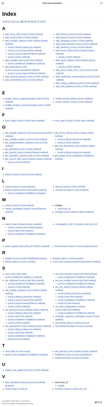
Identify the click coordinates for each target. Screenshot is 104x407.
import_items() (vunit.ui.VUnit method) (23, 174)
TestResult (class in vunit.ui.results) (72, 358)
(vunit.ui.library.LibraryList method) (24, 47)
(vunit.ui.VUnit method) (19, 57)
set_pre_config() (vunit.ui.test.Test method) (75, 280)
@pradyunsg (23, 404)
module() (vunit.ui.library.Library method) (74, 212)
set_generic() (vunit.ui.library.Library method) (26, 310)
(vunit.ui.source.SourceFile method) (25, 50)
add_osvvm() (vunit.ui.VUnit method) (73, 37)
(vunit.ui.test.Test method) (20, 316)
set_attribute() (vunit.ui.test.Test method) (24, 280)
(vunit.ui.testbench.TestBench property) (26, 193)
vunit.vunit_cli (63, 209)
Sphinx (12, 404)
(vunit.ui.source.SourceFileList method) (26, 54)
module (60, 385)
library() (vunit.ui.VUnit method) (70, 186)
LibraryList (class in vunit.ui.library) (72, 190)
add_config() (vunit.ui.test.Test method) (24, 60)
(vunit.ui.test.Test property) (20, 231)
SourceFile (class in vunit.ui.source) (72, 323)
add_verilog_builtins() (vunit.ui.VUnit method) (77, 83)
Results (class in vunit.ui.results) (68, 258)
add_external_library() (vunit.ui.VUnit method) (27, 76)
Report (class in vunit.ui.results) (20, 262)
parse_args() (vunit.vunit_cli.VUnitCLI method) (27, 246)
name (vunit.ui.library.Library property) (23, 224)
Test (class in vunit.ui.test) (17, 351)
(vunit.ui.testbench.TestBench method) (26, 63)
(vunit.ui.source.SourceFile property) (25, 227)
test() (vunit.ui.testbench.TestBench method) (26, 354)
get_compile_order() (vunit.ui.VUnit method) (26, 139)
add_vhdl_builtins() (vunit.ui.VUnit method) (76, 86)
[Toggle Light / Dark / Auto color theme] (101, 3)
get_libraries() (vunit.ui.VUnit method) (23, 149)
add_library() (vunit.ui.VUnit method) (73, 34)
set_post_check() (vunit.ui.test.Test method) (76, 274)
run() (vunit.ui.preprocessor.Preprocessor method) (77, 262)
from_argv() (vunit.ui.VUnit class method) (74, 120)
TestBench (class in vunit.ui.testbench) (73, 354)
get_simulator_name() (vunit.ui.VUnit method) (27, 156)
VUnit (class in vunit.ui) (16, 389)
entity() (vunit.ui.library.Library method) (74, 98)
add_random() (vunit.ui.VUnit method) (74, 47)
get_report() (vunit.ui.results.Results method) (26, 152)
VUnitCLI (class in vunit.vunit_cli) (70, 389)
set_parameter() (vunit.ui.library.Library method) (28, 326)
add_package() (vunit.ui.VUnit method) (74, 41)
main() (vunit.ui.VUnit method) (19, 205)
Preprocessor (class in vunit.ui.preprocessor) (76, 246)
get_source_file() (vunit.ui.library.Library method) (28, 159)
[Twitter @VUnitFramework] (96, 402)
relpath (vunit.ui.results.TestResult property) (26, 258)
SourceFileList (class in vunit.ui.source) (74, 326)
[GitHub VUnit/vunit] (101, 402)
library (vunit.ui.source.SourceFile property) (26, 190)
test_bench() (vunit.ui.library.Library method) (76, 351)
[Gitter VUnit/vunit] (98, 402)
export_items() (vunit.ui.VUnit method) (74, 102)
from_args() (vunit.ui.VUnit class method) (25, 120)
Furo (31, 404)
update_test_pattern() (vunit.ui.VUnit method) (26, 370)
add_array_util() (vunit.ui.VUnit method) (24, 34)
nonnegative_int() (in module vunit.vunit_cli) (76, 224)
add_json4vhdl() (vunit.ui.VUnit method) (24, 80)
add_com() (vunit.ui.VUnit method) (21, 37)
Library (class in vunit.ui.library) (20, 186)
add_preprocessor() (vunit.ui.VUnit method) (76, 44)
